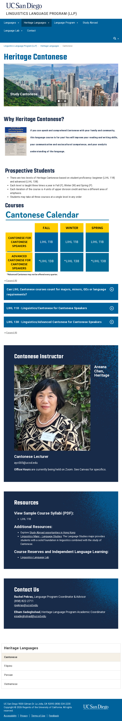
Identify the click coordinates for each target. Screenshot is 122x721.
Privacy (24, 715)
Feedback (54, 715)
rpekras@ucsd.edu (26, 605)
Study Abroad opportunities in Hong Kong (52, 532)
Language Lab (13, 30)
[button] (59, 101)
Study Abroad (90, 22)
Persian (8, 674)
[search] (116, 39)
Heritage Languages (36, 22)
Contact (31, 30)
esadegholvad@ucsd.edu (30, 616)
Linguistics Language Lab (34, 557)
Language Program (66, 22)
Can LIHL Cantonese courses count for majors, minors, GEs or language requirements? (56, 292)
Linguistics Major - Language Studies (41, 536)
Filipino (8, 665)
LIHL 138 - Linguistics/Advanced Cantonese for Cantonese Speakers (54, 322)
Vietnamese (10, 684)
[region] (61, 85)
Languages (11, 22)
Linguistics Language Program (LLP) (41, 14)
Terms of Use (38, 715)
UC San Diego (24, 8)
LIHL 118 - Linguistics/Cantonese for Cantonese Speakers (47, 308)
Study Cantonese (23, 94)
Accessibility (10, 715)
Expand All (11, 280)
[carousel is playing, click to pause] (65, 101)
